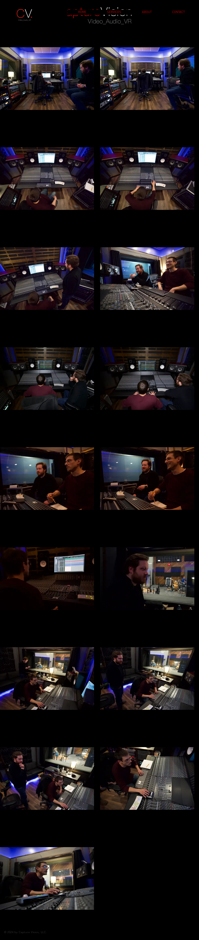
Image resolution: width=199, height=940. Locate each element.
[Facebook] (184, 932)
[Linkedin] (192, 932)
